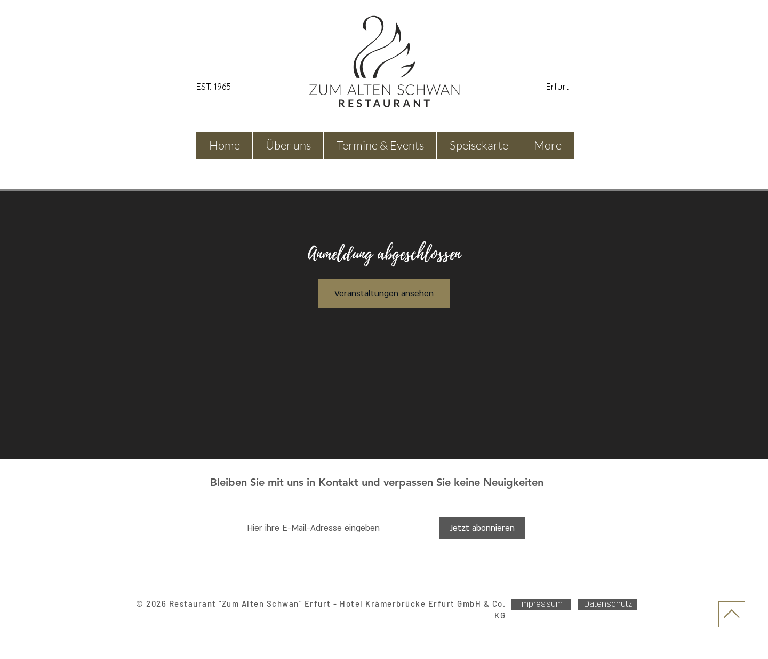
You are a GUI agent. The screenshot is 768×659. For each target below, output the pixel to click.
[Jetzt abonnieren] (482, 528)
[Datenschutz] (607, 604)
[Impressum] (541, 604)
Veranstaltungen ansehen (384, 294)
